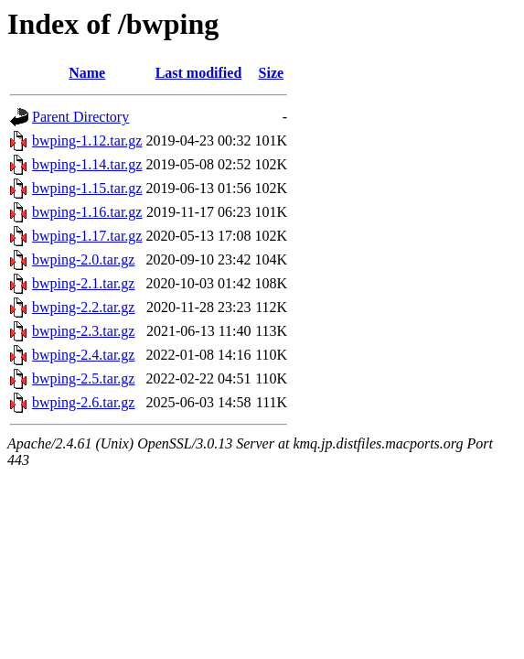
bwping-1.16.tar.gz (87, 212)
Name (87, 73)
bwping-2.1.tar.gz (83, 283)
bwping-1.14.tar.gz (87, 164)
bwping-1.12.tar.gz (87, 140)
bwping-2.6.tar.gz (83, 402)
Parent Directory (80, 116)
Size (271, 73)
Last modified (198, 73)
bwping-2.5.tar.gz (83, 378)
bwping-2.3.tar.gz (83, 331)
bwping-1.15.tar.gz (87, 188)
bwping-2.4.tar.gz (83, 354)
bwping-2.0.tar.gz (83, 259)
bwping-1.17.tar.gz (87, 235)
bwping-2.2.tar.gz (83, 307)
